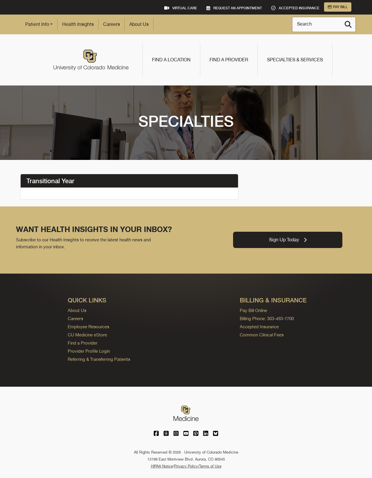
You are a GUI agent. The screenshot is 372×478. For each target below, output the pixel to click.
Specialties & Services (295, 60)
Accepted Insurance (259, 326)
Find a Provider (229, 60)
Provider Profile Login (89, 351)
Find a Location (171, 60)
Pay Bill (338, 7)
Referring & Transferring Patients (99, 359)
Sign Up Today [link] (288, 239)
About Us (139, 24)
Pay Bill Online (253, 310)
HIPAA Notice (162, 466)
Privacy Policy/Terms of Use (197, 466)
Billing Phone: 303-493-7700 (267, 318)
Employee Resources (88, 326)
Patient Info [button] (37, 24)
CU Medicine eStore (87, 334)
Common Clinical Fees (262, 334)
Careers (111, 24)
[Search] (348, 24)
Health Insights (78, 24)
